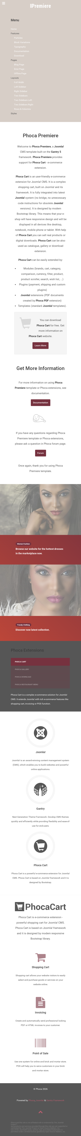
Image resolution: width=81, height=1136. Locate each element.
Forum (40, 453)
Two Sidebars (21, 95)
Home (14, 29)
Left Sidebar (20, 86)
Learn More (40, 345)
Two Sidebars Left (23, 100)
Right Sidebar (20, 91)
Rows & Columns (22, 109)
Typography (20, 46)
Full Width (19, 82)
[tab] (40, 662)
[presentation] (40, 662)
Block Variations (22, 42)
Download (19, 55)
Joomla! (40, 1100)
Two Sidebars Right (23, 104)
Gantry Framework (55, 1100)
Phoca (32, 1100)
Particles (18, 38)
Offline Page (20, 73)
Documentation (21, 51)
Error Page (19, 69)
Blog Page (19, 64)
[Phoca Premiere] (40, 5)
